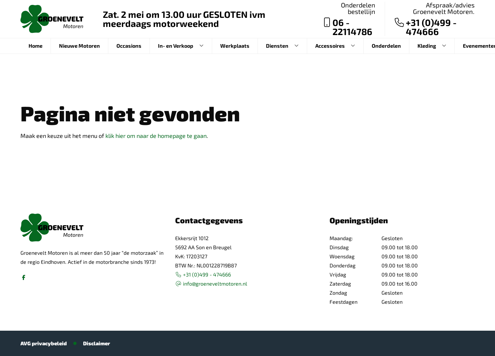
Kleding (426, 46)
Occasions (128, 46)
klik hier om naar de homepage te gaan (156, 135)
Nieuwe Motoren (79, 46)
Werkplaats (234, 46)
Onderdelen (386, 46)
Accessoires (330, 46)
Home (35, 46)
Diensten (277, 46)
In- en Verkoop (175, 46)
